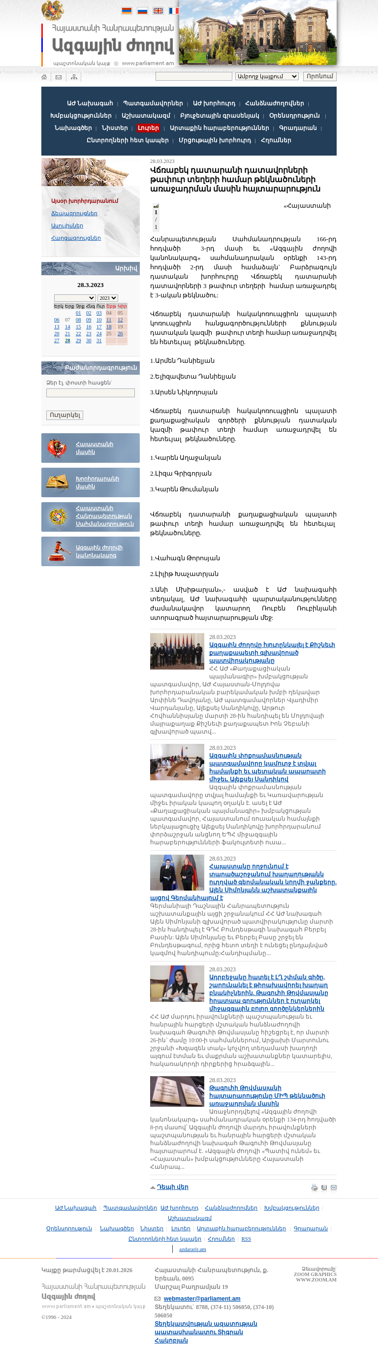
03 (99, 313)
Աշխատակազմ (146, 115)
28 (67, 340)
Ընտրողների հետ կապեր (128, 140)
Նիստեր (115, 128)
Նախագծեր (73, 128)
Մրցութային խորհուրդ (215, 140)
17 (99, 326)
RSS (247, 1239)
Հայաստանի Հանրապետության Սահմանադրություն (105, 516)
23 (89, 333)
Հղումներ (276, 140)
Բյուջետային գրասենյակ (219, 115)
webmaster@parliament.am (202, 1298)
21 (67, 333)
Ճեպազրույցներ (74, 213)
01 (78, 313)
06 (57, 319)
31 (99, 340)
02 (89, 313)
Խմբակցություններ (81, 115)
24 (99, 333)
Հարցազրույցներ (76, 238)
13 (57, 326)
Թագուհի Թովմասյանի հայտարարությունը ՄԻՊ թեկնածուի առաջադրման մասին (267, 1096)
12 (120, 319)
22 (78, 333)
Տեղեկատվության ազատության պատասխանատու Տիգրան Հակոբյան (206, 1332)
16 (89, 326)
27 (57, 340)
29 (78, 340)
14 (67, 326)
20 (57, 333)
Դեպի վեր (173, 1187)
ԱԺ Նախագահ (90, 103)
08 (78, 319)
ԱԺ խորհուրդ (214, 103)
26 (120, 333)
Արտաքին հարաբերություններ (219, 128)
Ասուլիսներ (67, 225)
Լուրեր (180, 1228)
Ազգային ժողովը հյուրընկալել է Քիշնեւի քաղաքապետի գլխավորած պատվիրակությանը (272, 652)
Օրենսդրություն (294, 115)
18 (109, 326)
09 (89, 319)
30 (89, 340)
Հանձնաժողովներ (274, 103)
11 (108, 319)
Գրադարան (298, 128)
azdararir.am (192, 1249)
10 (99, 319)
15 (78, 326)
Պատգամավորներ (153, 103)
